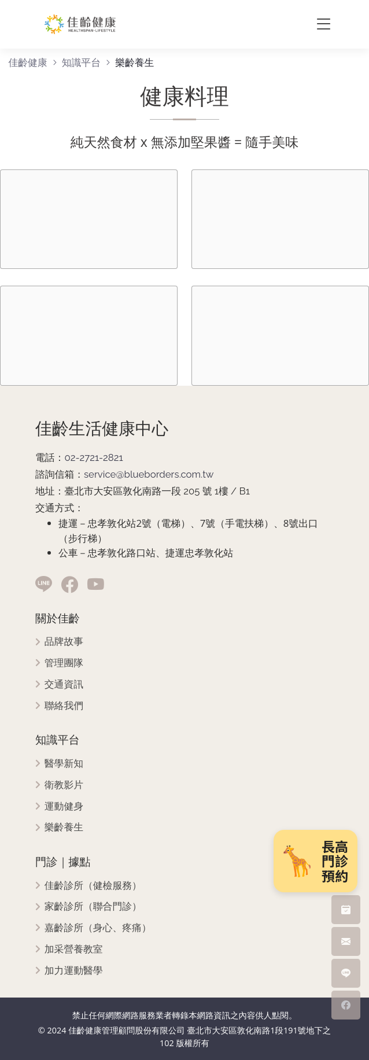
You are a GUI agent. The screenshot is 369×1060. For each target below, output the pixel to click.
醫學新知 (64, 764)
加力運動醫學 (74, 971)
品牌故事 (64, 642)
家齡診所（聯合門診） (93, 906)
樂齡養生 (64, 827)
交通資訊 (64, 684)
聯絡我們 (64, 706)
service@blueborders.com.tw (149, 474)
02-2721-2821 (93, 457)
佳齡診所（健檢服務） (93, 886)
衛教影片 (64, 785)
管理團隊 (64, 663)
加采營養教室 (74, 949)
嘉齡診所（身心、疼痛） (98, 928)
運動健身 (64, 806)
